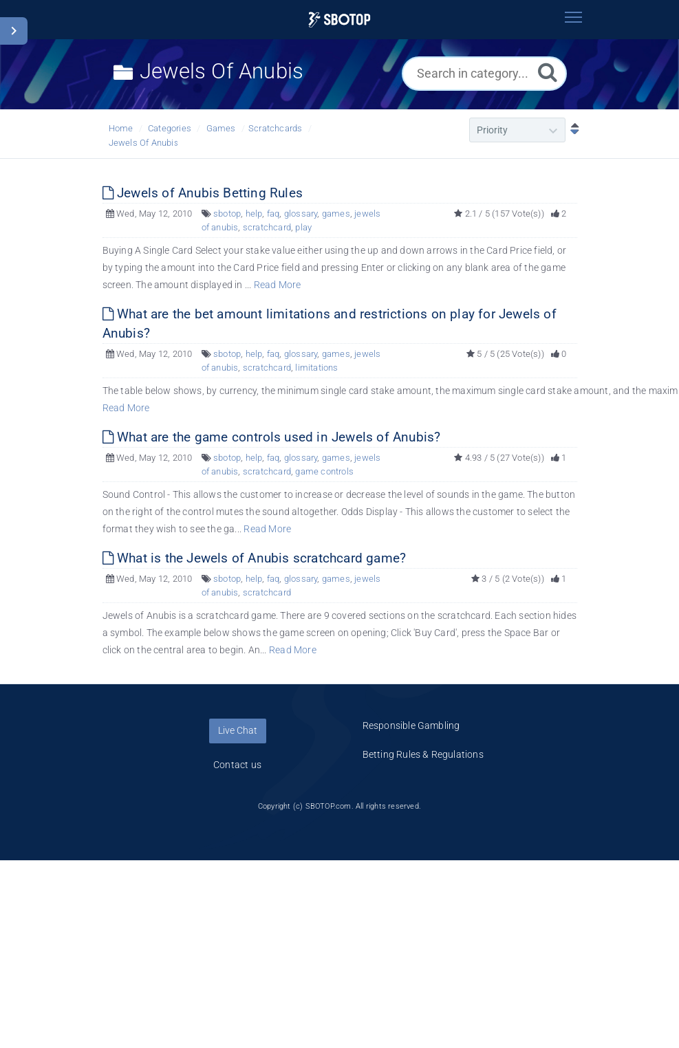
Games (221, 128)
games (336, 213)
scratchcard (267, 227)
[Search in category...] (484, 73)
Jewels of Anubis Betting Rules (203, 193)
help (254, 213)
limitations (316, 367)
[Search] (547, 72)
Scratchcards (275, 128)
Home (121, 128)
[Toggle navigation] (574, 17)
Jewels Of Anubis (144, 143)
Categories (169, 128)
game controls (324, 471)
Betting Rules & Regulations (423, 754)
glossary (301, 213)
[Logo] (339, 19)
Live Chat (237, 730)
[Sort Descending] (571, 129)
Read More (277, 284)
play (303, 227)
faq (273, 213)
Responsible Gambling (411, 725)
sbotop (227, 213)
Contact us (237, 764)
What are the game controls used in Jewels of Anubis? (272, 437)
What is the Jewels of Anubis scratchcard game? (255, 558)
